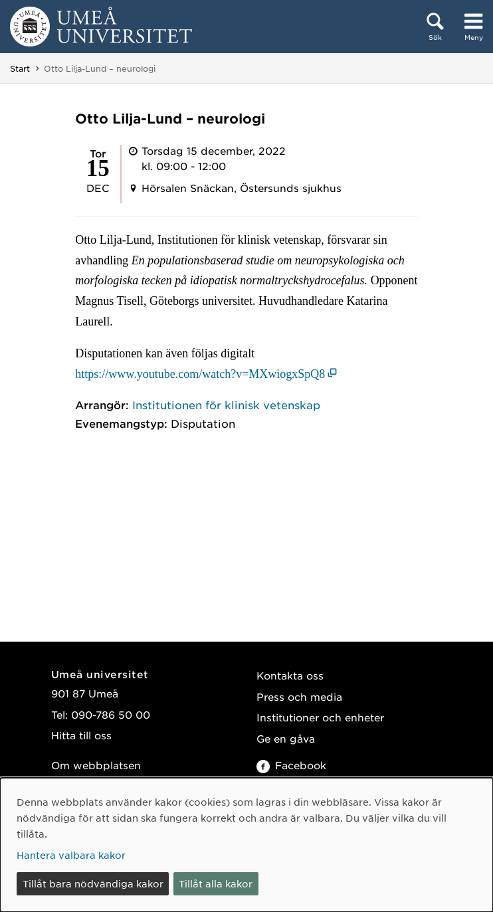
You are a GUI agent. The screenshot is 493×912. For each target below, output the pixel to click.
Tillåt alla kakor (215, 883)
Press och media (299, 696)
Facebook (291, 765)
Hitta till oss (81, 735)
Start (20, 68)
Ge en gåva (285, 738)
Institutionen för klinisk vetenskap (226, 404)
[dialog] (246, 845)
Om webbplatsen (96, 765)
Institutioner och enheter (320, 717)
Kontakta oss (290, 675)
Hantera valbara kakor (71, 855)
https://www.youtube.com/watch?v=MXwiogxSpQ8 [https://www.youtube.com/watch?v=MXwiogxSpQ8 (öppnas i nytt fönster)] (200, 374)
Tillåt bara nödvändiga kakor (93, 883)
